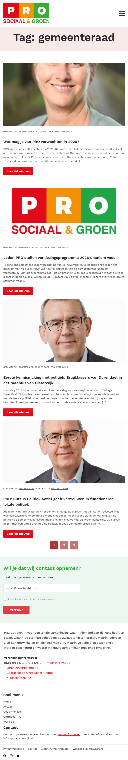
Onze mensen (12, 711)
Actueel (8, 706)
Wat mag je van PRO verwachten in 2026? (41, 142)
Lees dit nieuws (18, 171)
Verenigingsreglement (22, 667)
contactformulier (69, 734)
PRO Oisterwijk (63, 131)
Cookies (32, 748)
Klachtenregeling (18, 677)
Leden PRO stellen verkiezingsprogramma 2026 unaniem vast (59, 257)
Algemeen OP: (26, 247)
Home (7, 701)
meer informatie (58, 662)
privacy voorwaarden (45, 598)
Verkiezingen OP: (28, 131)
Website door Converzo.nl (88, 748)
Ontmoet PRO (12, 716)
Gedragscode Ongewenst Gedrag (30, 672)
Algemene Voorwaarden (55, 748)
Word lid (8, 721)
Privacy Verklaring (13, 748)
